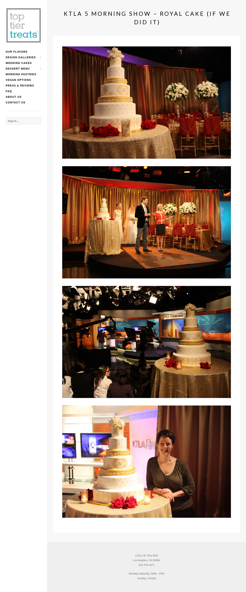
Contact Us (15, 102)
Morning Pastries (21, 74)
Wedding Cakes (19, 62)
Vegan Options (18, 79)
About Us (13, 96)
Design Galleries (21, 57)
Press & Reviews (20, 85)
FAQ (9, 91)
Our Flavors (17, 51)
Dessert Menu (18, 68)
